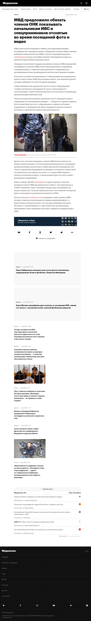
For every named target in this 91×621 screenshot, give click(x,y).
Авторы (4, 568)
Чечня (35, 9)
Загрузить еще (47, 489)
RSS (4, 579)
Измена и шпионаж (45, 9)
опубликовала (40, 182)
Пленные (76, 9)
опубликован (19, 57)
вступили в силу (35, 197)
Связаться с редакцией (45, 238)
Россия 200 (6, 596)
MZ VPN (4, 590)
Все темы (87, 9)
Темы (3, 574)
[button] (86, 3)
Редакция (5, 557)
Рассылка (5, 585)
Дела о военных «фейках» (62, 9)
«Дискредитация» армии (10, 9)
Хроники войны (26, 9)
